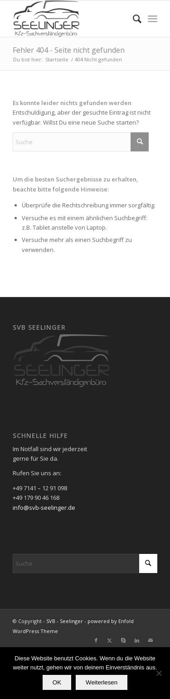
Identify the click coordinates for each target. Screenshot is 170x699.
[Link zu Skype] (123, 640)
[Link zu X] (110, 640)
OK (57, 682)
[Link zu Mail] (150, 640)
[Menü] (152, 19)
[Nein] (158, 673)
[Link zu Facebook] (96, 640)
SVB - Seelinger (64, 621)
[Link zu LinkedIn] (137, 640)
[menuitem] (132, 18)
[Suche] (132, 18)
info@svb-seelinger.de (44, 507)
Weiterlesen (101, 682)
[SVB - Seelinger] (70, 18)
